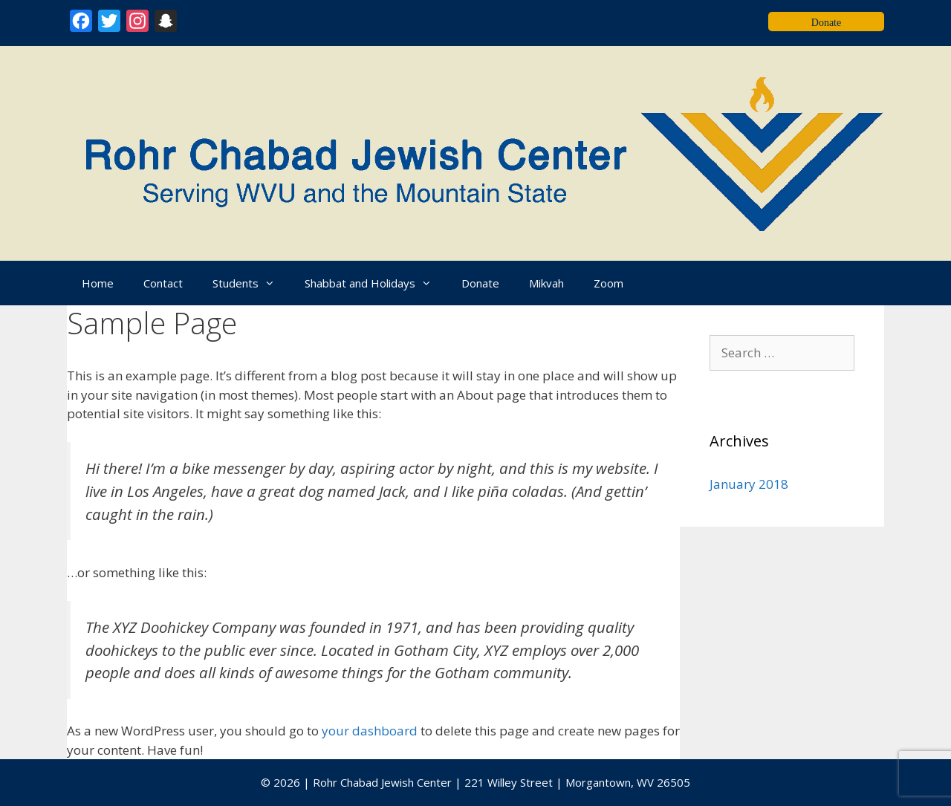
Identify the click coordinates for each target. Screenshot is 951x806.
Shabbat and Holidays (376, 283)
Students (251, 283)
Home (98, 283)
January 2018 (749, 484)
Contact (163, 283)
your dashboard (370, 730)
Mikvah (546, 283)
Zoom (608, 283)
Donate (480, 283)
